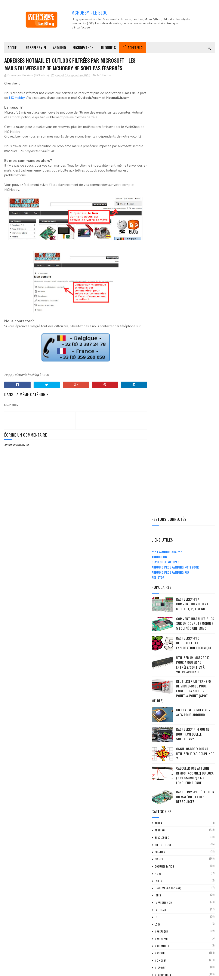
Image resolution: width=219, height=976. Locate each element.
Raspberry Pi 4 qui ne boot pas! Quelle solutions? (192, 274)
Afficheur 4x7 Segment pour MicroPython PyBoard (180, 763)
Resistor (158, 117)
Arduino (59, 47)
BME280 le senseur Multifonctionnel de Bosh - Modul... (186, 829)
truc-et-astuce (164, 623)
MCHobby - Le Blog (89, 12)
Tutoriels (108, 47)
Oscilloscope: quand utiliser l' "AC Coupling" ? (195, 294)
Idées (158, 435)
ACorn (158, 363)
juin (163, 894)
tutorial (160, 630)
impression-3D (163, 442)
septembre (168, 756)
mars (164, 912)
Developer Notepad (165, 102)
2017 (160, 720)
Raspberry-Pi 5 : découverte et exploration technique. (194, 183)
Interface (160, 450)
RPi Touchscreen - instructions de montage (184, 839)
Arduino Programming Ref (170, 112)
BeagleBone (162, 377)
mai (163, 900)
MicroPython (83, 47)
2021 (160, 696)
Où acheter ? (133, 47)
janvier (166, 924)
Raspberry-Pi (162, 565)
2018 (160, 714)
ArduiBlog (159, 97)
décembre (167, 738)
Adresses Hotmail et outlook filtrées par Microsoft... (181, 791)
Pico (157, 537)
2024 (160, 678)
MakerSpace (162, 479)
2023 (160, 684)
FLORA (158, 414)
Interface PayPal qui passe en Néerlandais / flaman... (180, 782)
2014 (160, 932)
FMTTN (158, 421)
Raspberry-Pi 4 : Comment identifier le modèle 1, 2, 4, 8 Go (193, 144)
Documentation (164, 406)
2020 (160, 702)
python (159, 551)
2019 (160, 708)
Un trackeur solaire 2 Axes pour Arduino (193, 252)
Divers (159, 399)
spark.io (160, 609)
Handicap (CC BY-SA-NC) (168, 428)
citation (160, 392)
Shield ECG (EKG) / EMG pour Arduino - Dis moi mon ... (186, 801)
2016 (160, 726)
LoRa (157, 464)
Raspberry (161, 558)
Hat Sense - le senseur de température (177, 810)
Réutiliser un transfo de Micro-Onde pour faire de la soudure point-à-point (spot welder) (181, 231)
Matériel (160, 493)
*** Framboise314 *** (167, 92)
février (166, 918)
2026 (160, 666)
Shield (159, 602)
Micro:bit (161, 508)
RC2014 (159, 573)
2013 (160, 938)
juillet (165, 888)
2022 (160, 690)
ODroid (159, 529)
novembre (167, 744)
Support (160, 616)
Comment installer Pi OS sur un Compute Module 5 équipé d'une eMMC (195, 163)
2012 (160, 944)
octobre (167, 750)
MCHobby (20, 970)
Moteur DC (161, 522)
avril (164, 906)
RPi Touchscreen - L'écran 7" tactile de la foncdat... (186, 854)
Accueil (13, 47)
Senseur (160, 594)
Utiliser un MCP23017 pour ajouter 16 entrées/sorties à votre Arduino (193, 205)
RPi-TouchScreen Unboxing (179, 846)
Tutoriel (160, 638)
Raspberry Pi (36, 47)
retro (158, 587)
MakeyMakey (162, 486)
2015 (160, 732)
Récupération (163, 580)
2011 (160, 950)
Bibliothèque (163, 385)
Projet (159, 544)
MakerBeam (161, 472)
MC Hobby (104, 76)
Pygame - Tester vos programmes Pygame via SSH (183, 820)
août (164, 882)
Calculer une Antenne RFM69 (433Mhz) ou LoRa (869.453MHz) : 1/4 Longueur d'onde (195, 315)
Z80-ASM (160, 645)
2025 (160, 672)
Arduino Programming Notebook (175, 107)
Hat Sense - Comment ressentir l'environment (181, 873)
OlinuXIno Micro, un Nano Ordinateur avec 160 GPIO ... (186, 863)
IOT (157, 457)
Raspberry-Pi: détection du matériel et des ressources (195, 337)
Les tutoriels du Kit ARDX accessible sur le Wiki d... (186, 773)
